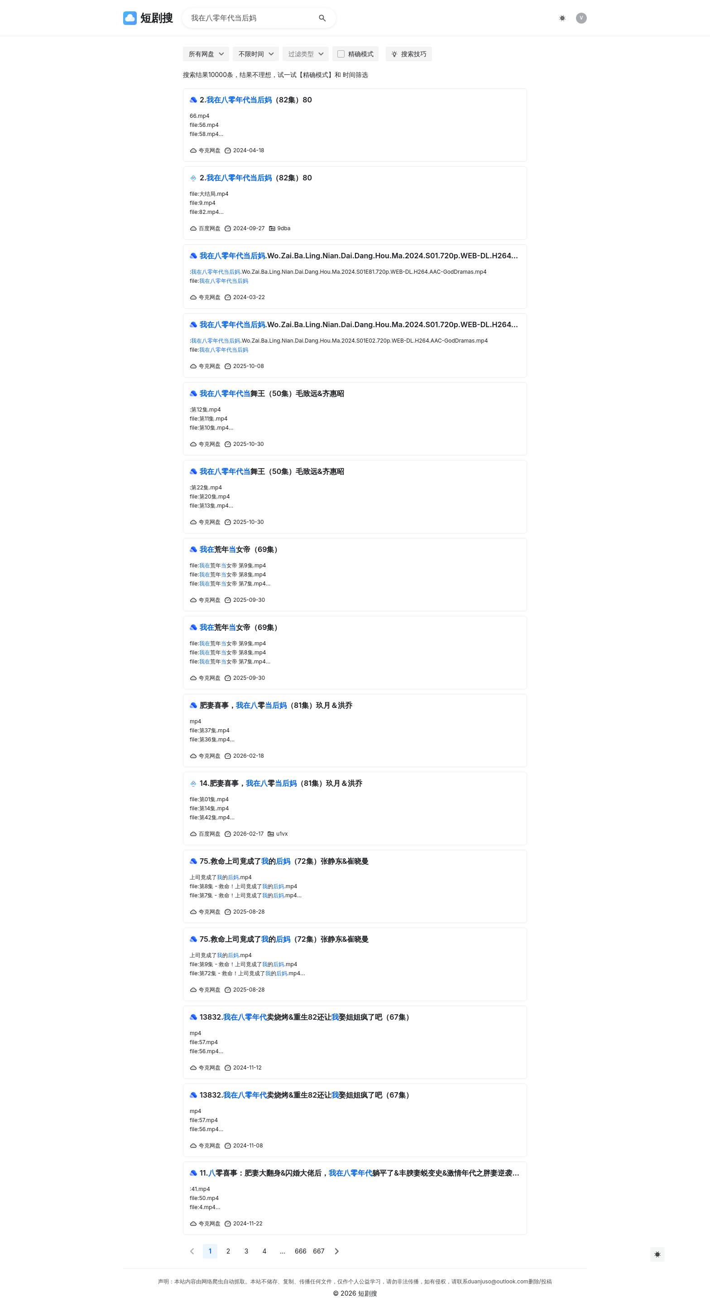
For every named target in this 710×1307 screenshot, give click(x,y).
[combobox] (206, 54)
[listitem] (581, 18)
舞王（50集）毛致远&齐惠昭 (272, 393)
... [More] (282, 1251)
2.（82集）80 (256, 99)
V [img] (581, 17)
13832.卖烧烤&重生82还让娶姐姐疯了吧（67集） (306, 1016)
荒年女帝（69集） (240, 549)
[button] (192, 1251)
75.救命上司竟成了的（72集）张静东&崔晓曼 (284, 861)
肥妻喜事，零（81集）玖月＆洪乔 (276, 705)
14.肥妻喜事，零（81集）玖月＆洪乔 (281, 783)
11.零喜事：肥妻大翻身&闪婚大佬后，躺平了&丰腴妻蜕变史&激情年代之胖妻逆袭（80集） (360, 1172)
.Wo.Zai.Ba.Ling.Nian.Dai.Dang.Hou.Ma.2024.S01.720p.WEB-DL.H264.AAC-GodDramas (360, 255)
